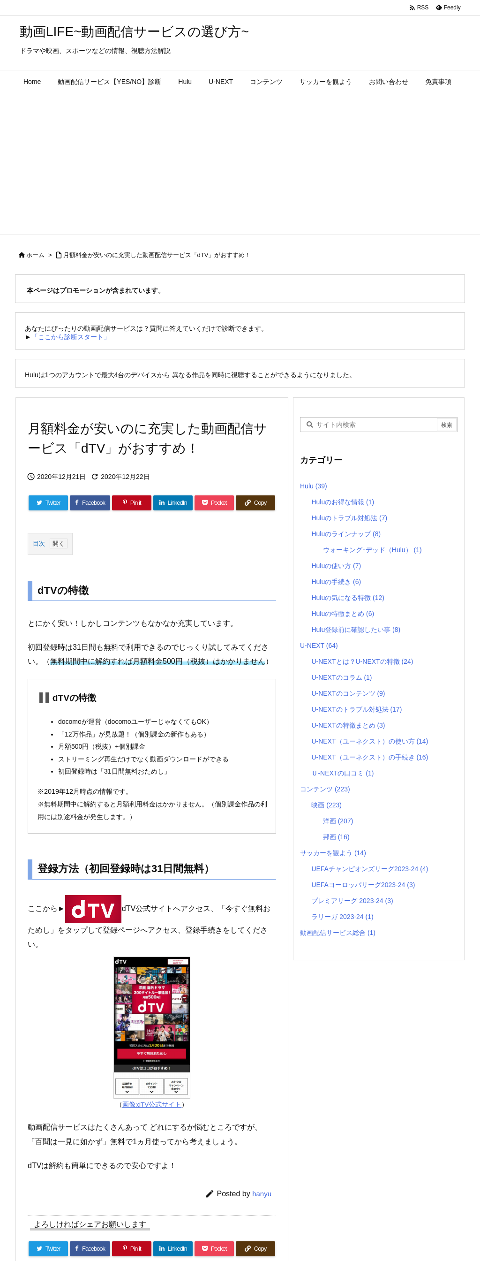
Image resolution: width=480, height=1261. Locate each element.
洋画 (338, 821)
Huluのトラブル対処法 (349, 518)
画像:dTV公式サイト (152, 1104)
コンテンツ (325, 789)
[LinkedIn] (173, 502)
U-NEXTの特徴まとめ (348, 725)
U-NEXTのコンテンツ (348, 693)
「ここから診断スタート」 (70, 337)
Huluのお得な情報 (342, 502)
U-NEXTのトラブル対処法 (356, 709)
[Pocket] (214, 502)
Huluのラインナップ (346, 534)
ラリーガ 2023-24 (342, 916)
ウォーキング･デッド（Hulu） (372, 550)
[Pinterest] (131, 502)
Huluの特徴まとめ (342, 613)
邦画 (336, 837)
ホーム (35, 254)
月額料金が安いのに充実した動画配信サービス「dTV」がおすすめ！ (157, 254)
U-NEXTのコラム (341, 677)
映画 (326, 805)
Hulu (313, 486)
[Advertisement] (240, 164)
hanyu (261, 1194)
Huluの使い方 (336, 566)
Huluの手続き (336, 581)
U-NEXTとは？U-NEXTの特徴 (362, 661)
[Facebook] (90, 502)
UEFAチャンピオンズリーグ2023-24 (369, 869)
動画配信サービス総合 (337, 932)
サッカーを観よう (333, 853)
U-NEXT (319, 645)
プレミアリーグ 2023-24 (352, 900)
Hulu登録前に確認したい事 (355, 629)
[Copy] (255, 502)
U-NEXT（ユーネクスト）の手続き (369, 757)
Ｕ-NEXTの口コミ (342, 773)
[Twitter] (48, 502)
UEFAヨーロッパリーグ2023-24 (363, 885)
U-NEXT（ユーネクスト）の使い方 (369, 741)
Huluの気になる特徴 (347, 597)
